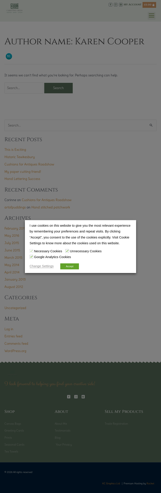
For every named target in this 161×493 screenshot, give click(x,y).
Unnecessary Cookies (86, 251)
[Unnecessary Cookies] (67, 251)
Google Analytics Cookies (52, 257)
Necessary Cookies (48, 251)
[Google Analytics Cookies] (31, 257)
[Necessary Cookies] (31, 251)
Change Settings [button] (42, 266)
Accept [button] (69, 266)
